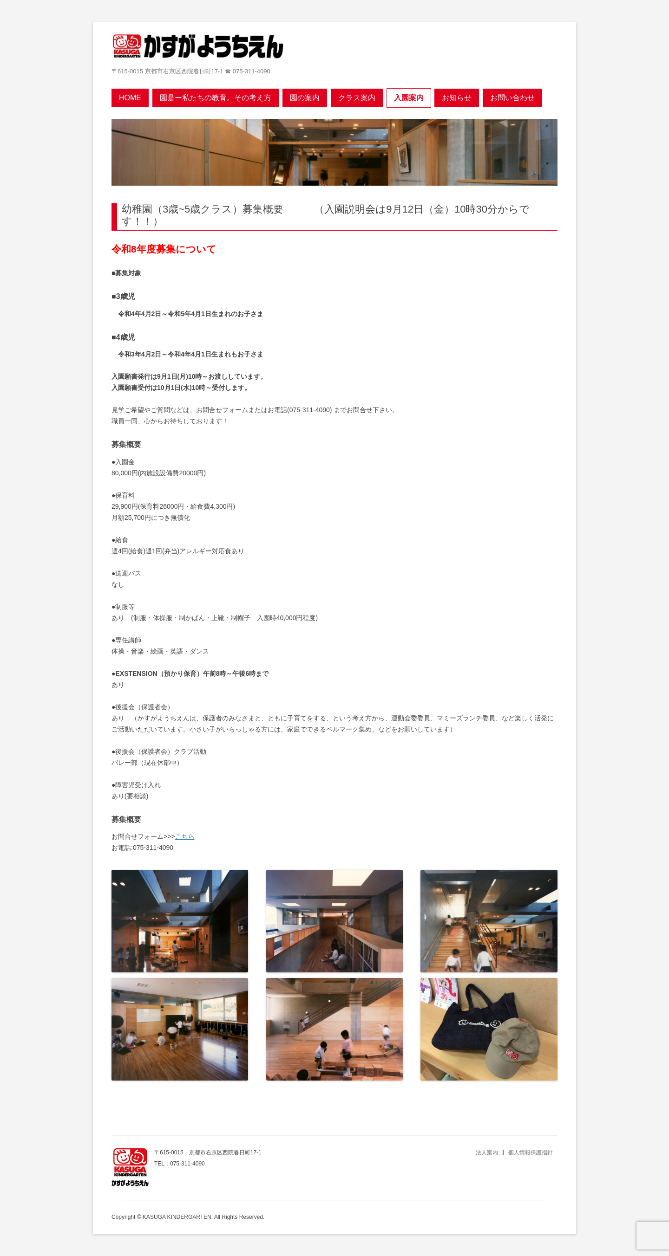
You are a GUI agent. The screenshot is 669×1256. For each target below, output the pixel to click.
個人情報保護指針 (530, 1152)
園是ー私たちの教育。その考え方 (215, 98)
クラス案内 (356, 98)
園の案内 (305, 98)
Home (130, 98)
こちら (185, 836)
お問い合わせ (512, 98)
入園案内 (409, 98)
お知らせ (457, 98)
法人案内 (487, 1152)
